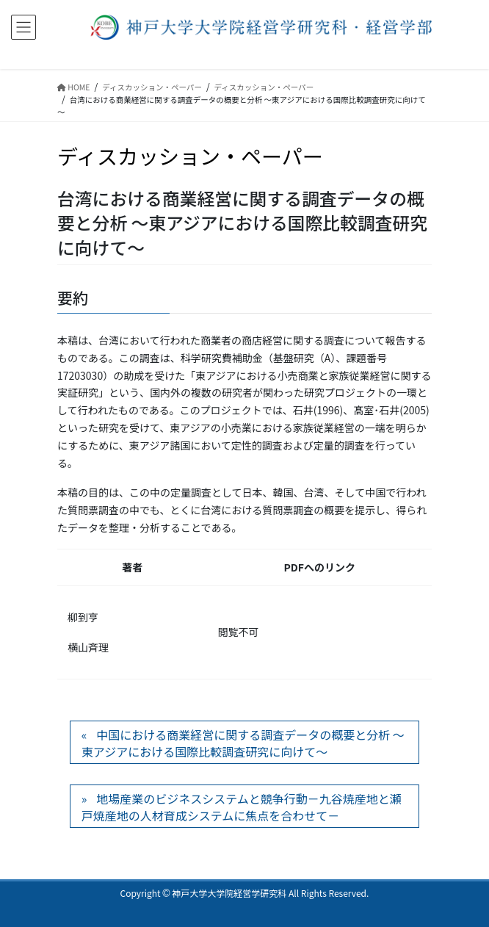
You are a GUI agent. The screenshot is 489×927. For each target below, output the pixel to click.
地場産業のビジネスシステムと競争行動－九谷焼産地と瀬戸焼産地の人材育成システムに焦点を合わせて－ (242, 806)
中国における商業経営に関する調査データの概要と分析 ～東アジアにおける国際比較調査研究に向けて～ (243, 743)
